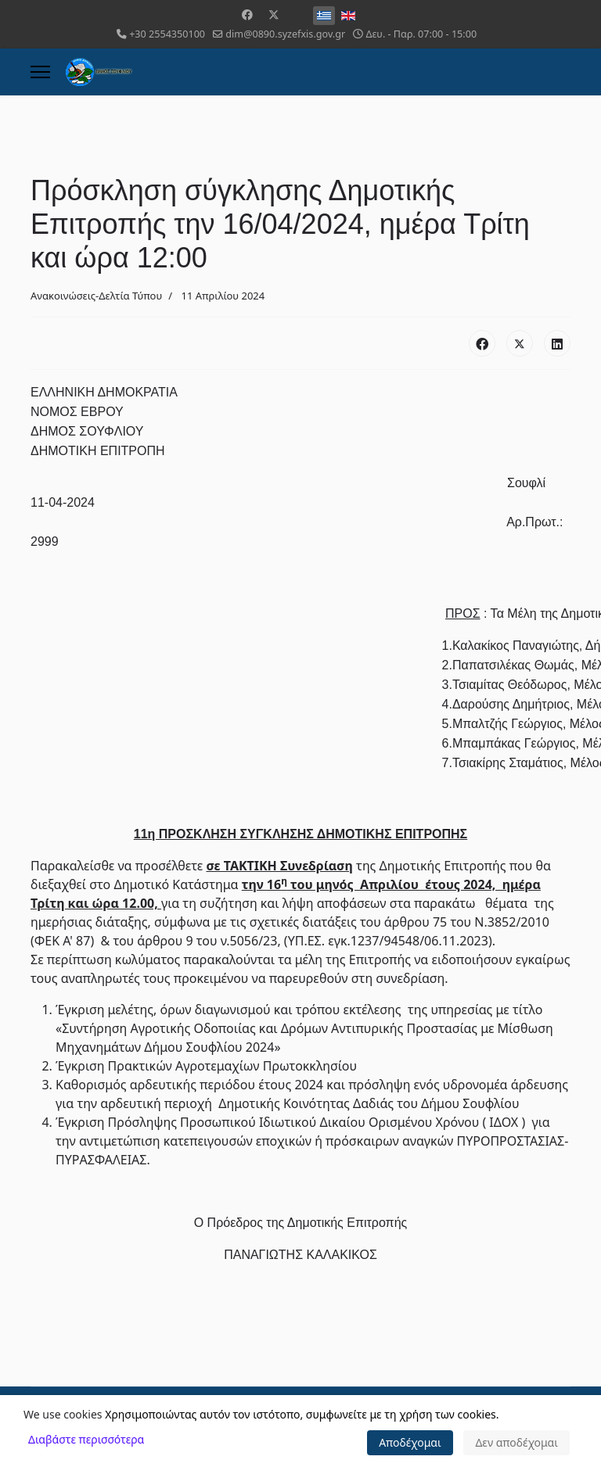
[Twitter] (273, 14)
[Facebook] (247, 14)
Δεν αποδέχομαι (516, 1442)
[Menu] (40, 71)
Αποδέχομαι (410, 1442)
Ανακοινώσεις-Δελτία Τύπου (96, 296)
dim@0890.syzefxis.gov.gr (285, 34)
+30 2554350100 (167, 34)
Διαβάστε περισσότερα (86, 1439)
